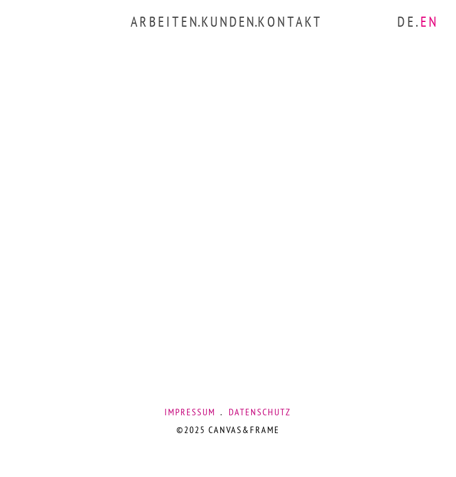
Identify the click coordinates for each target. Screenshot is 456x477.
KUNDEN (228, 21)
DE (406, 21)
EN (429, 21)
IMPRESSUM (190, 412)
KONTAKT (290, 21)
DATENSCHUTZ (260, 412)
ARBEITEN (165, 21)
